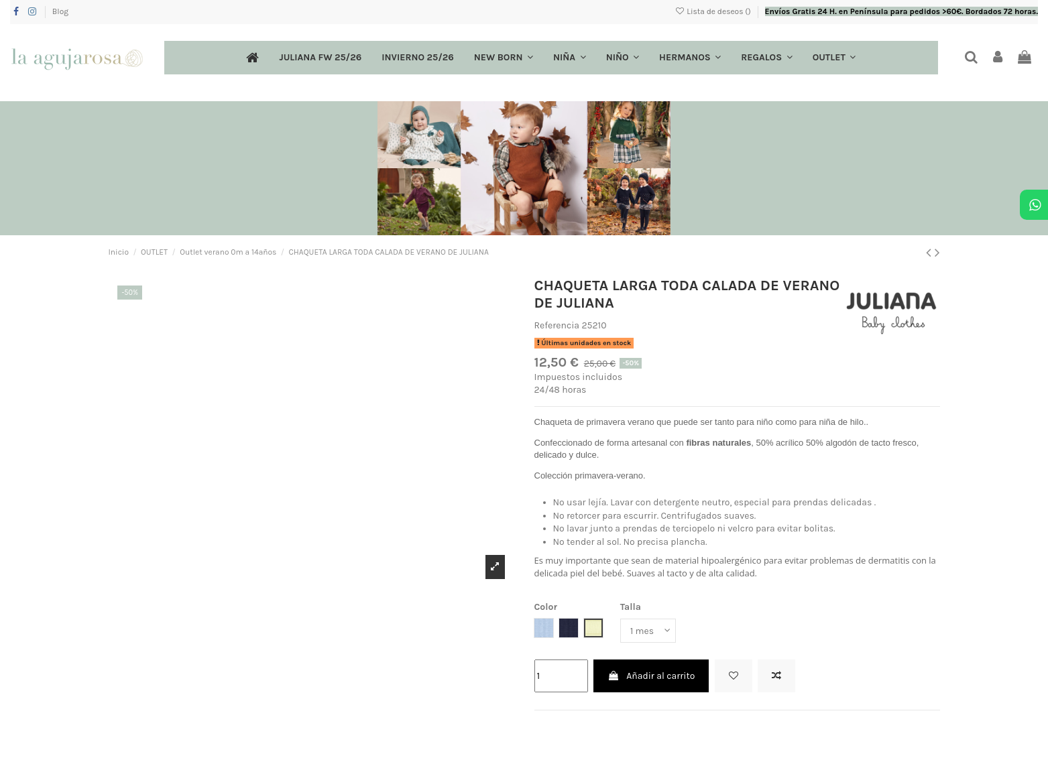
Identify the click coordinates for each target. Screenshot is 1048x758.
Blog (60, 11)
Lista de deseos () (714, 11)
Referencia (557, 325)
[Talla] (648, 631)
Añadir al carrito (651, 676)
